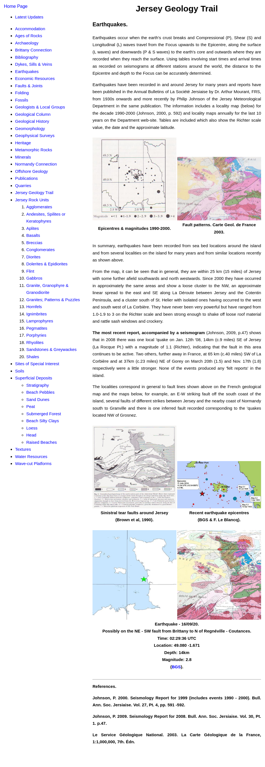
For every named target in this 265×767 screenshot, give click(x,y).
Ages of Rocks (28, 35)
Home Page (16, 6)
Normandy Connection (36, 164)
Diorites (33, 256)
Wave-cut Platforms (33, 463)
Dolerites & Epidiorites (47, 263)
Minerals (23, 157)
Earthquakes (27, 71)
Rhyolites (35, 342)
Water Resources (31, 456)
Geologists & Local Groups (40, 107)
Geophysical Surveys (35, 135)
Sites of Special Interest (37, 363)
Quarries (23, 185)
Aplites (32, 228)
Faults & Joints (28, 85)
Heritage (23, 142)
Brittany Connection (33, 50)
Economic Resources (35, 78)
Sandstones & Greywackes (51, 349)
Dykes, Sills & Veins (33, 64)
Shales (32, 356)
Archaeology (26, 43)
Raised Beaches (41, 442)
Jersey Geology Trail (34, 192)
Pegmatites (36, 328)
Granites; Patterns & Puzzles (53, 299)
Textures (23, 449)
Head (31, 435)
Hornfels (34, 306)
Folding (22, 92)
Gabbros (34, 278)
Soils (19, 371)
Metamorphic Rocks (33, 149)
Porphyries (36, 335)
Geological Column (33, 114)
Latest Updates (29, 17)
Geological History (32, 121)
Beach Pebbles (40, 392)
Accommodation (30, 28)
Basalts (33, 235)
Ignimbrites (36, 313)
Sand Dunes (37, 399)
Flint (30, 271)
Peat (30, 406)
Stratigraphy (37, 385)
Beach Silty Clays (42, 420)
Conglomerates (40, 249)
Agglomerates (39, 206)
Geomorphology (30, 128)
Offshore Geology (31, 171)
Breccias (34, 242)
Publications (26, 178)
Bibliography (26, 57)
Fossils (21, 100)
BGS (176, 666)
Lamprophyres (39, 320)
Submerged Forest (43, 413)
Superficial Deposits (33, 378)
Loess (31, 428)
